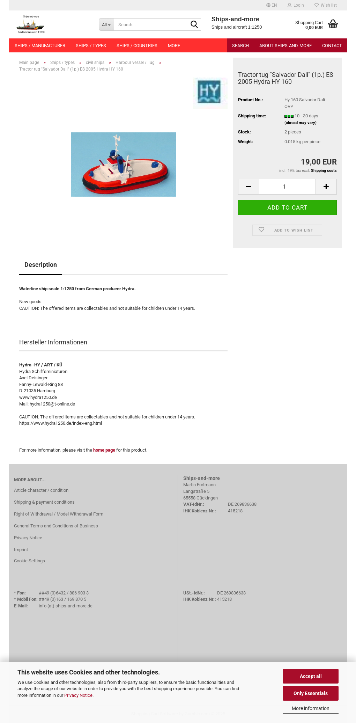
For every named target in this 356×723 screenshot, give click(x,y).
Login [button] (296, 5)
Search (240, 45)
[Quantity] (287, 187)
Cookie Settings (29, 560)
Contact (332, 45)
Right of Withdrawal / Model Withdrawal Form (58, 514)
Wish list (325, 5)
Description (40, 264)
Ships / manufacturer (40, 45)
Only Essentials (311, 693)
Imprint (21, 549)
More (174, 45)
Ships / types (91, 45)
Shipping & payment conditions (44, 502)
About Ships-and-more (285, 45)
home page (104, 450)
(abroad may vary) (300, 122)
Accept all (311, 676)
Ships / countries (137, 45)
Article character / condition (41, 490)
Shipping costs (324, 170)
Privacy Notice (78, 695)
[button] (271, 5)
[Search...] (106, 24)
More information (310, 708)
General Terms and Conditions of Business (56, 525)
